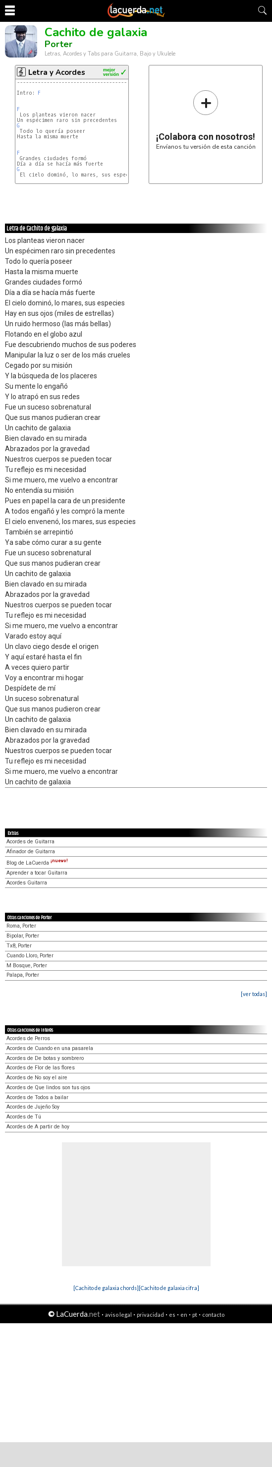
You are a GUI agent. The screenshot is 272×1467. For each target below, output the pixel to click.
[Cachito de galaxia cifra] (169, 1288)
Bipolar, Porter (22, 936)
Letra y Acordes (56, 72)
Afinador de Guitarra (30, 851)
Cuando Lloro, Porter (30, 955)
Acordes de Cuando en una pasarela (49, 1048)
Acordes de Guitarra (30, 841)
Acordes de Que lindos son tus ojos (48, 1087)
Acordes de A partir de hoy (37, 1126)
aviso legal (118, 1314)
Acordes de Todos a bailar (37, 1097)
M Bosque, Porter (26, 965)
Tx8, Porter (19, 945)
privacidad (150, 1314)
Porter (58, 44)
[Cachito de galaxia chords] (106, 1288)
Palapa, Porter (22, 975)
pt (194, 1314)
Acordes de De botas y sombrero (45, 1058)
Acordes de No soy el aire (36, 1077)
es (172, 1314)
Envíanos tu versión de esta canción (206, 120)
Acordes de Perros (28, 1038)
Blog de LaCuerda (37, 863)
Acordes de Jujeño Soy (32, 1107)
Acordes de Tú (23, 1117)
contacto (213, 1314)
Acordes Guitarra (26, 883)
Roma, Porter (21, 926)
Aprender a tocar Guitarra (36, 873)
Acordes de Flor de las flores (40, 1067)
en (183, 1314)
